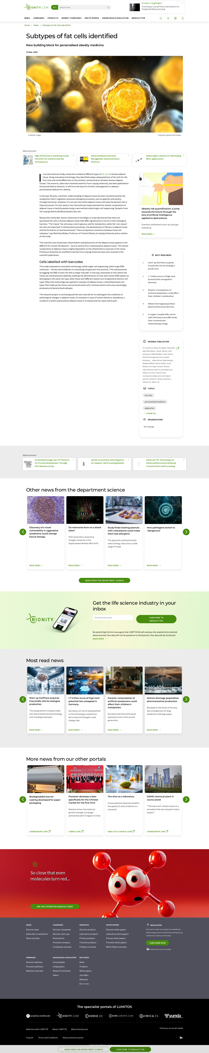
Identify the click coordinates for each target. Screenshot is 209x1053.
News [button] (27, 18)
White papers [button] (92, 18)
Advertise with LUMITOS (37, 1029)
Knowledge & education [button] (115, 18)
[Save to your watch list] (161, 18)
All (54, 7)
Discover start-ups (61, 934)
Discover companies (62, 929)
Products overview (87, 946)
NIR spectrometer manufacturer (55, 906)
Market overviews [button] (71, 18)
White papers (85, 970)
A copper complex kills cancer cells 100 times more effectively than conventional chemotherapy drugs (162, 319)
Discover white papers (116, 929)
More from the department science (104, 580)
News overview (32, 938)
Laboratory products (88, 934)
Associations (58, 938)
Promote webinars (34, 966)
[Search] (108, 7)
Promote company (61, 942)
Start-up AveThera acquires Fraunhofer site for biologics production (161, 265)
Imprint (29, 1037)
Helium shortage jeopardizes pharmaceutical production (161, 305)
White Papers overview (116, 946)
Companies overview (62, 946)
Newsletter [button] (138, 18)
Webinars (83, 979)
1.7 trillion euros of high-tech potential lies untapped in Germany (161, 279)
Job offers (84, 975)
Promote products (87, 942)
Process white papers (116, 938)
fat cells (105, 174)
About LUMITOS (59, 1029)
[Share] (168, 18)
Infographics (59, 966)
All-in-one (84, 983)
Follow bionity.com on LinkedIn (158, 949)
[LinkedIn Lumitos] (181, 1037)
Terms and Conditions (48, 1037)
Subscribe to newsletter (156, 619)
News (81, 962)
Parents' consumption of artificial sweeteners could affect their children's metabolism (163, 293)
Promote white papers (116, 942)
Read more (100, 638)
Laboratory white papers (117, 934)
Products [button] (53, 18)
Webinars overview (34, 970)
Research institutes (62, 970)
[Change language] (175, 18)
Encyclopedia (59, 962)
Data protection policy (73, 1037)
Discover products (87, 929)
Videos (56, 975)
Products (83, 966)
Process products (87, 938)
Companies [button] (39, 18)
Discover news (32, 929)
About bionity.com (79, 1029)
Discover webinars (34, 962)
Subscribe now (157, 942)
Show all (149, 413)
